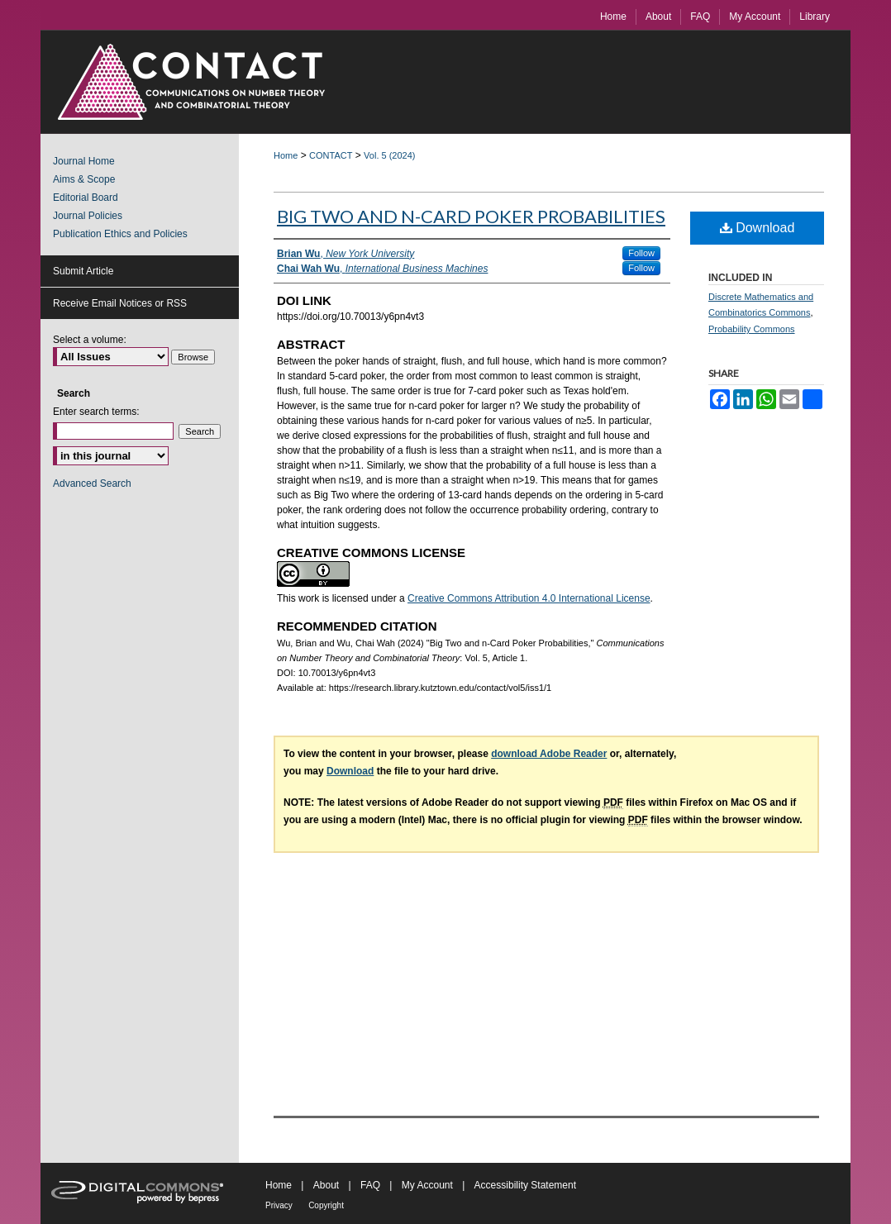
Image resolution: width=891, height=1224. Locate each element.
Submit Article (83, 271)
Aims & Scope (84, 179)
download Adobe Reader (549, 754)
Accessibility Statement (525, 1185)
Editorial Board (85, 197)
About (326, 1185)
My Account (427, 1185)
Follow (641, 253)
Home (286, 155)
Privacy (279, 1205)
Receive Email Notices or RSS (120, 303)
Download (757, 228)
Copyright (326, 1205)
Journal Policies (87, 215)
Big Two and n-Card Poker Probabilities (471, 216)
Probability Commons (751, 329)
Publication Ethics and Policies (120, 234)
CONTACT (330, 155)
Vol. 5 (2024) (389, 155)
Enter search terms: (96, 411)
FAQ (370, 1185)
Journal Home (84, 161)
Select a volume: (89, 339)
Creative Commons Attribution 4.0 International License (528, 598)
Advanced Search (92, 483)
